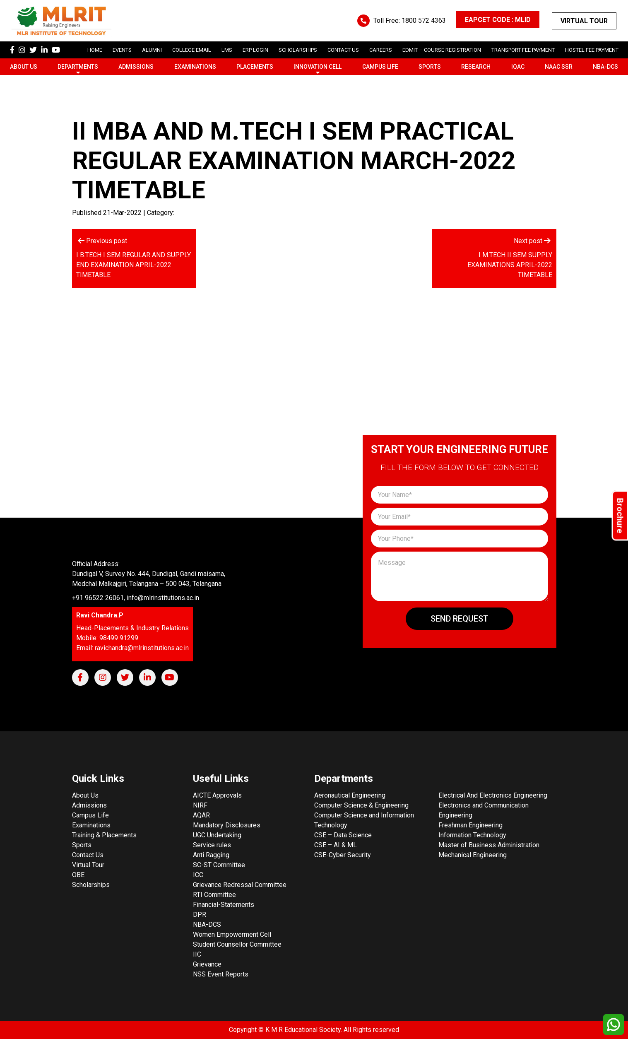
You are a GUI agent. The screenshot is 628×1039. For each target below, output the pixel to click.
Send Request (459, 619)
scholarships (298, 50)
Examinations (195, 66)
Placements (254, 66)
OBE (78, 875)
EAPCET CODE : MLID (498, 20)
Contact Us (343, 50)
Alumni (152, 50)
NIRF (200, 805)
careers (380, 50)
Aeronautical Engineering (349, 795)
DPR (199, 914)
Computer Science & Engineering (361, 805)
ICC (198, 875)
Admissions (136, 66)
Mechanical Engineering (472, 855)
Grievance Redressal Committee (239, 885)
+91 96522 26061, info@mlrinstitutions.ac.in (135, 598)
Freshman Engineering (470, 825)
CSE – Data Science (343, 835)
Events (122, 50)
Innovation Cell (318, 66)
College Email (191, 50)
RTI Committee (214, 895)
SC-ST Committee (219, 865)
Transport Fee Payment (523, 50)
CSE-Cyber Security (342, 855)
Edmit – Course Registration (441, 50)
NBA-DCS (605, 66)
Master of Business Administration (488, 845)
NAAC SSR (559, 66)
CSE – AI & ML (335, 845)
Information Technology (472, 835)
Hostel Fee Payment (591, 50)
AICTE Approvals (217, 795)
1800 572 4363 (424, 20)
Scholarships (91, 885)
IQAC (518, 66)
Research (476, 66)
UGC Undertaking (217, 835)
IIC (197, 954)
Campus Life (380, 66)
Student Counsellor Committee (237, 944)
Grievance (207, 964)
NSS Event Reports (220, 974)
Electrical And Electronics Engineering (492, 795)
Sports (430, 66)
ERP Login (255, 50)
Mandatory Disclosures (226, 825)
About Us (23, 66)
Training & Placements (104, 835)
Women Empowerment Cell (232, 934)
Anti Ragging (211, 855)
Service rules (212, 845)
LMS (226, 50)
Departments (78, 66)
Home (94, 50)
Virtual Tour (584, 21)
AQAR (201, 815)
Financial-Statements (223, 905)
